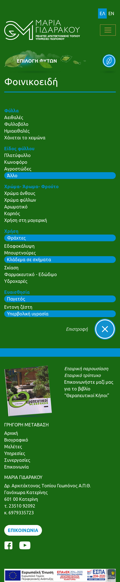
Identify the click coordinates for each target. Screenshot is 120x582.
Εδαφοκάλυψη (19, 246)
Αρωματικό (16, 206)
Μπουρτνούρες (20, 252)
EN (111, 13)
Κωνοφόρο (15, 162)
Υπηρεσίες (14, 453)
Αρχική (11, 433)
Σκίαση (11, 267)
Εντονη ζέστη (18, 307)
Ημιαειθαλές (17, 130)
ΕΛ (102, 13)
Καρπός (12, 213)
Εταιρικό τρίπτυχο (82, 375)
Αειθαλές (13, 117)
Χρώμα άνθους (19, 193)
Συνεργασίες (17, 460)
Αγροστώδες (17, 168)
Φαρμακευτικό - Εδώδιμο (30, 274)
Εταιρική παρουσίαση (86, 368)
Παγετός (16, 298)
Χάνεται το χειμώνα (24, 137)
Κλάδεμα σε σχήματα (29, 259)
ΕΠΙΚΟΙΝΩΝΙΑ (23, 530)
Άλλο (12, 175)
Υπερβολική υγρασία (27, 313)
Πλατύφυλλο (17, 155)
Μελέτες (13, 446)
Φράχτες (16, 237)
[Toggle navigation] (108, 30)
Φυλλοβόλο (16, 124)
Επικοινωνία (16, 466)
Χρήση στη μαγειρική (25, 220)
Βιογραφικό (16, 439)
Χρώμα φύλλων (20, 200)
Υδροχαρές (15, 281)
